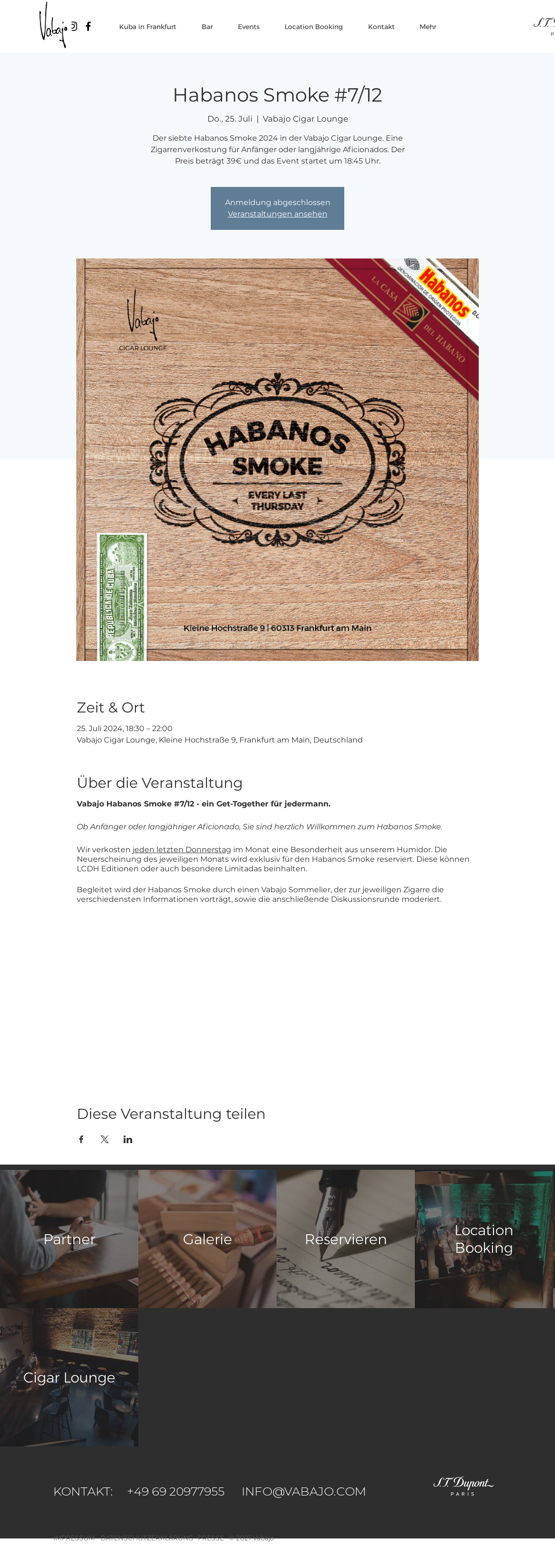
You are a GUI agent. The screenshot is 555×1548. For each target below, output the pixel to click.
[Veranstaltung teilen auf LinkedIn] (128, 1139)
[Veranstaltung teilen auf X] (104, 1139)
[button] (263, 1538)
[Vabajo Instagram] (72, 26)
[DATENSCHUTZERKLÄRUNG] (147, 1538)
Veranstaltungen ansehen (278, 213)
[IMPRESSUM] (75, 1538)
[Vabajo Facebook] (88, 26)
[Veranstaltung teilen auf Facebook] (81, 1139)
